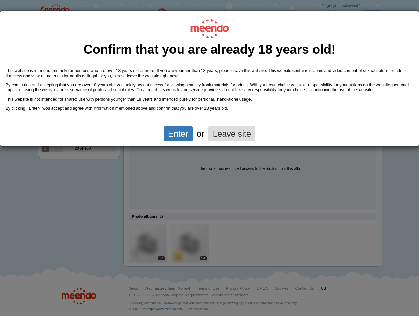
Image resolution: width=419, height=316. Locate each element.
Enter (178, 133)
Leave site (232, 133)
